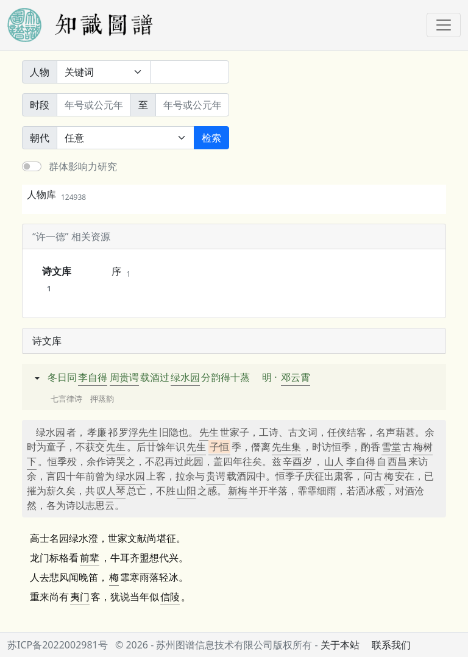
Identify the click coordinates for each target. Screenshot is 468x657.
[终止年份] (192, 104)
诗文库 (56, 279)
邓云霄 (295, 377)
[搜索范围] (104, 71)
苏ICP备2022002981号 (57, 645)
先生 (209, 432)
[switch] (31, 166)
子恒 (219, 446)
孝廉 (97, 432)
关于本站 (340, 645)
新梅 (237, 490)
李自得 (92, 377)
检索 (211, 137)
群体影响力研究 (83, 166)
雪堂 (391, 446)
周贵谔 (124, 377)
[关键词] (189, 71)
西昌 (397, 461)
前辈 (89, 557)
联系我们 (391, 645)
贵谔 (215, 476)
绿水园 (185, 377)
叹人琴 (111, 490)
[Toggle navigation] (444, 25)
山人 (334, 461)
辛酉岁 (297, 461)
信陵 (170, 596)
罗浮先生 (138, 432)
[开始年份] (94, 104)
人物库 (56, 194)
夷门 (80, 596)
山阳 (186, 490)
